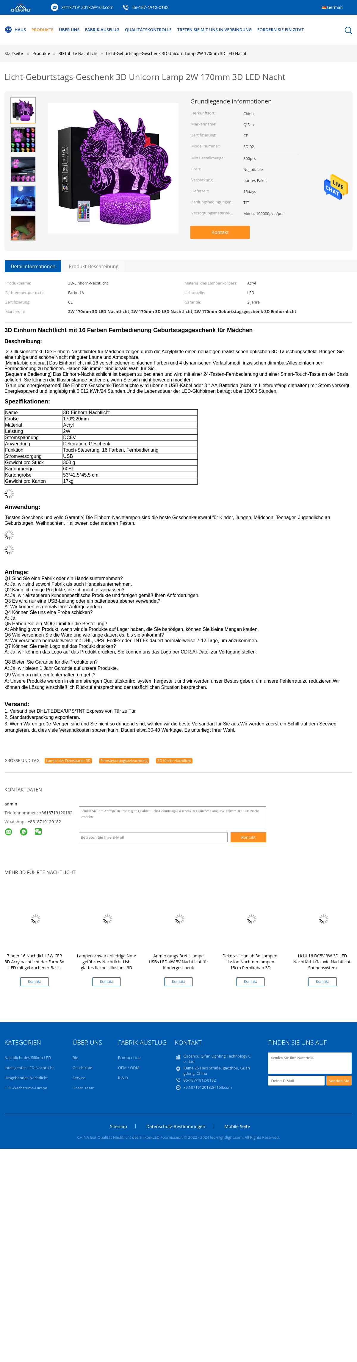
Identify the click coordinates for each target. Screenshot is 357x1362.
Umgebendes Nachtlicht (26, 1077)
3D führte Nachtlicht (174, 760)
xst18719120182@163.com (87, 7)
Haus (15, 30)
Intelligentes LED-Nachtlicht (29, 1067)
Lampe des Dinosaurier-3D (68, 760)
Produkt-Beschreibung (93, 266)
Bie (75, 1057)
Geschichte (83, 1067)
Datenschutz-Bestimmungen (175, 1126)
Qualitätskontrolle (148, 29)
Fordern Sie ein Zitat (280, 29)
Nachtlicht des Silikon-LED (27, 1057)
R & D (123, 1077)
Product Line (129, 1057)
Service (79, 1077)
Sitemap (118, 1126)
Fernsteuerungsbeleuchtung (124, 760)
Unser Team (83, 1088)
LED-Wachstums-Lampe (25, 1088)
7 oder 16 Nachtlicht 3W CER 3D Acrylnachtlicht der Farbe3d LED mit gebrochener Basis (35, 961)
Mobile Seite (237, 1126)
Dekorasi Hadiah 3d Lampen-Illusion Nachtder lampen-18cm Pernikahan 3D (250, 961)
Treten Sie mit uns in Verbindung (214, 29)
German (335, 7)
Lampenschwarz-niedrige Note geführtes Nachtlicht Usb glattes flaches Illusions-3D (106, 961)
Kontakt (220, 232)
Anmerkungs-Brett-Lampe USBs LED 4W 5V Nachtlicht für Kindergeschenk (178, 961)
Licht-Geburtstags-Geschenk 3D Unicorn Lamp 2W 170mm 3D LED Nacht (176, 53)
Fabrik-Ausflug (102, 29)
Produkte (43, 29)
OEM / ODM (129, 1067)
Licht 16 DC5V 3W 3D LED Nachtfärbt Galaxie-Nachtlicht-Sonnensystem (322, 961)
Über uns (69, 29)
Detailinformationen (33, 266)
